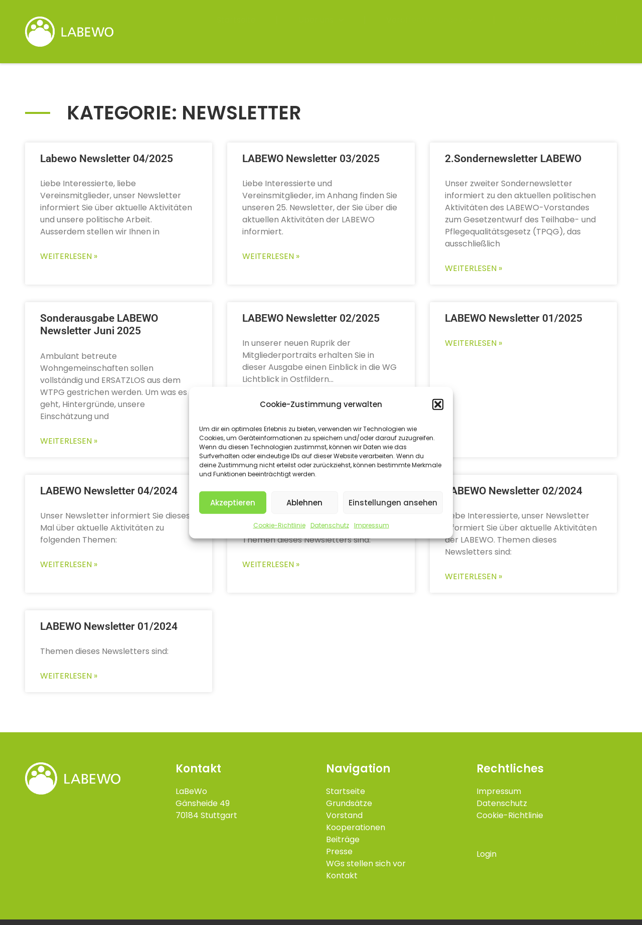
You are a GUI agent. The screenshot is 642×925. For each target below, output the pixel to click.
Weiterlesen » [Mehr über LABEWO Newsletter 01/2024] (68, 676)
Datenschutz (329, 525)
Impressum (371, 525)
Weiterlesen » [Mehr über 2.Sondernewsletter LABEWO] (473, 268)
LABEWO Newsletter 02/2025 (311, 318)
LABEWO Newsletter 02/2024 (513, 491)
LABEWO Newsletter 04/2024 (109, 491)
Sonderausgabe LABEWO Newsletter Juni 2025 (99, 324)
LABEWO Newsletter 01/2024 (109, 626)
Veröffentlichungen (429, 20)
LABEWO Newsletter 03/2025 (311, 159)
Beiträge (343, 839)
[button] (438, 405)
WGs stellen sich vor (555, 20)
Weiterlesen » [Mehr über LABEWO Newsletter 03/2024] (270, 564)
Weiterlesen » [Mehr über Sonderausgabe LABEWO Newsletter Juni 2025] (68, 441)
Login (486, 854)
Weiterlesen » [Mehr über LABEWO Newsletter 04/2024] (68, 564)
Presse (339, 851)
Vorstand (344, 815)
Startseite (236, 20)
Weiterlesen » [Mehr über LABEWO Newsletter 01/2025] (473, 343)
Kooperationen (355, 827)
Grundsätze (349, 803)
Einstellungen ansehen (393, 502)
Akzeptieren (232, 502)
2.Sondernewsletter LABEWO (513, 159)
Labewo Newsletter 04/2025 (106, 159)
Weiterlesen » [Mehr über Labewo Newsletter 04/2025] (68, 256)
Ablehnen (304, 502)
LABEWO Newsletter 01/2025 (513, 318)
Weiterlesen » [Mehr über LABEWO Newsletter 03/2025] (270, 256)
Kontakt (591, 43)
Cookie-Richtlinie (279, 525)
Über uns (321, 20)
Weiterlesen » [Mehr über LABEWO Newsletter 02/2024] (473, 576)
